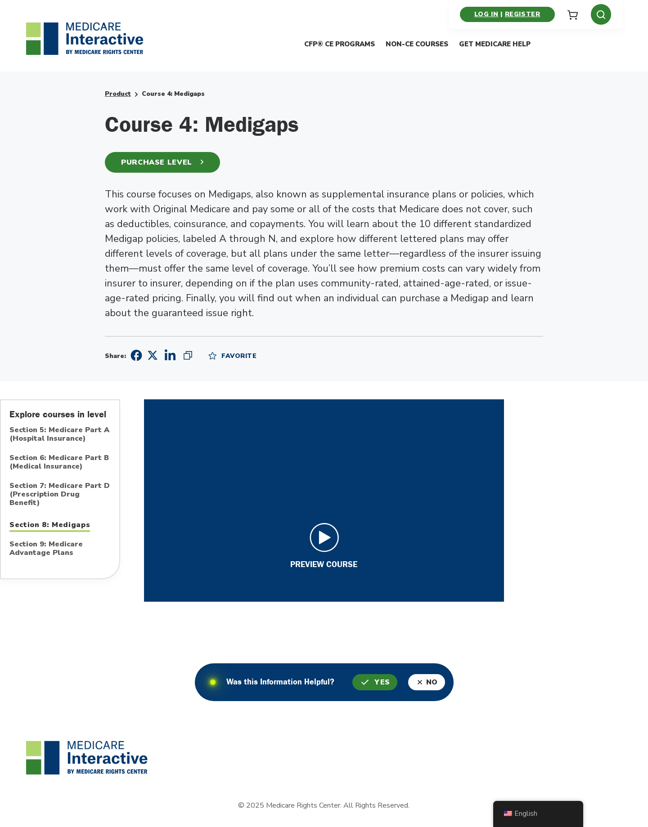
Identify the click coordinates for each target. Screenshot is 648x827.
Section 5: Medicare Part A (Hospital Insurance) (59, 434)
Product (118, 93)
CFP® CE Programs (339, 44)
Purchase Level (162, 162)
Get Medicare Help (495, 44)
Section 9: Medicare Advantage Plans (46, 549)
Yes (375, 682)
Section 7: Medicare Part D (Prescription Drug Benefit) (59, 495)
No (427, 682)
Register (522, 14)
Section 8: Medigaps (49, 524)
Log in (486, 14)
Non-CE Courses (417, 44)
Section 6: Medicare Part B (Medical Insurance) (59, 462)
